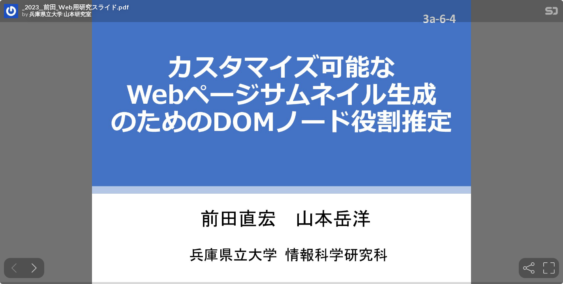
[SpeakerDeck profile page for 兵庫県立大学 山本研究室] (11, 11)
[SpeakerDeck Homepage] (551, 12)
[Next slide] (34, 268)
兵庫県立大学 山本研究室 (60, 14)
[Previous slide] (14, 268)
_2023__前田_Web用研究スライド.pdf (75, 7)
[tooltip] (529, 268)
